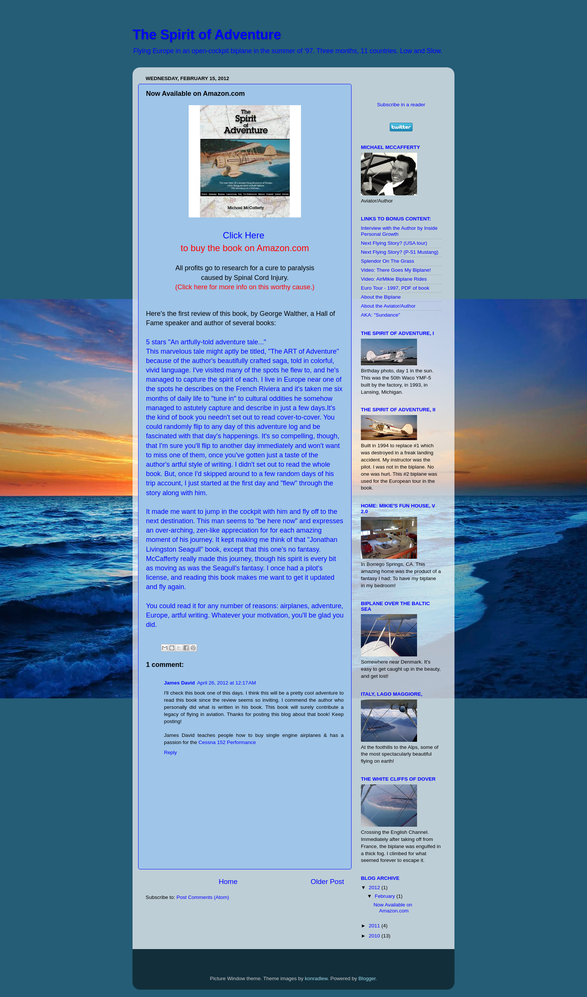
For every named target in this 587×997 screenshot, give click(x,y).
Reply (170, 752)
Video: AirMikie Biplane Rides (394, 279)
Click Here (243, 235)
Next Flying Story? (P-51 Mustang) (399, 252)
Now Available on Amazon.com (393, 908)
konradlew (316, 978)
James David (179, 683)
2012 (375, 887)
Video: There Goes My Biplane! (396, 270)
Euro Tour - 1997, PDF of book (395, 288)
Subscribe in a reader (401, 104)
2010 (375, 936)
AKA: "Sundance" (380, 315)
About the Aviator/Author (388, 306)
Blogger (367, 978)
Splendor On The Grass (387, 261)
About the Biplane (381, 297)
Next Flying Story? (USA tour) (394, 243)
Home (228, 881)
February (385, 896)
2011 (375, 926)
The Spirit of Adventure (207, 34)
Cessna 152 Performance (227, 742)
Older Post (327, 881)
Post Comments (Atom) (203, 897)
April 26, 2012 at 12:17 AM (226, 683)
